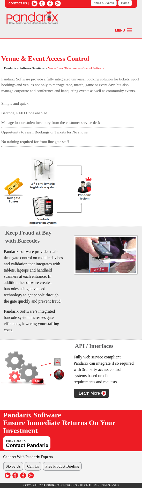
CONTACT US (18, 3)
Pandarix (10, 68)
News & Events (104, 2)
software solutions (32, 68)
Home (125, 2)
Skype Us (13, 466)
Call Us (33, 466)
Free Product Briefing (62, 466)
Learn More (89, 393)
